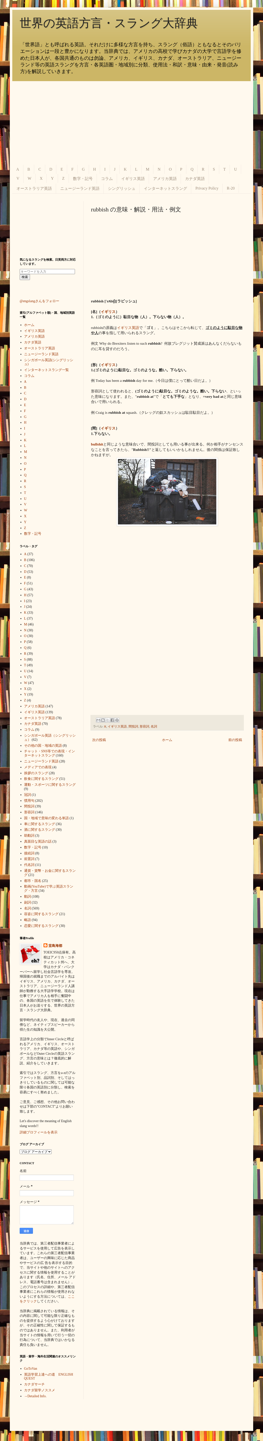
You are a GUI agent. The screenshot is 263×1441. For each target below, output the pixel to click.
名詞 (154, 726)
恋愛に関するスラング (41, 926)
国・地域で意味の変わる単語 (46, 818)
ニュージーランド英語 (80, 188)
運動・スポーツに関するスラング (50, 785)
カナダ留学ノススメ (39, 1390)
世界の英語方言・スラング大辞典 (109, 23)
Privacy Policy (207, 188)
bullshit (97, 444)
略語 (27, 920)
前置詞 (29, 859)
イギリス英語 (133, 179)
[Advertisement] (131, 123)
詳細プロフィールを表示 (39, 1132)
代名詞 (29, 865)
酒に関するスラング (39, 830)
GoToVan (30, 1368)
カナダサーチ (34, 1384)
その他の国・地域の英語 (43, 745)
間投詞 (133, 726)
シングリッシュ (121, 188)
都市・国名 (32, 881)
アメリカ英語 (165, 179)
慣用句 (29, 800)
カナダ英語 (195, 179)
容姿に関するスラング (41, 914)
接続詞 (29, 853)
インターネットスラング (165, 188)
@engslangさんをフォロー (39, 301)
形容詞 (144, 726)
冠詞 (27, 795)
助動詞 (29, 835)
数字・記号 (83, 179)
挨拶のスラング (36, 773)
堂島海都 (55, 946)
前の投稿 (235, 740)
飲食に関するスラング (41, 779)
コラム (107, 179)
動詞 (27, 896)
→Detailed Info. (35, 1396)
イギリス (108, 312)
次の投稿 (99, 740)
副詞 (27, 902)
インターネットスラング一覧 (46, 370)
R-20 (231, 188)
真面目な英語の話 (38, 841)
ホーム (167, 740)
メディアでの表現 (38, 767)
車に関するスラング (39, 824)
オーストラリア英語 (34, 188)
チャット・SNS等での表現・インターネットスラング (49, 753)
